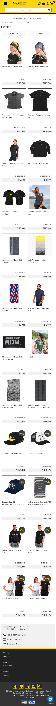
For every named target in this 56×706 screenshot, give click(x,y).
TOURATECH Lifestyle (16, 22)
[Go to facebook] (50, 699)
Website (6, 653)
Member (6, 672)
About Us (6, 656)
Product (6, 662)
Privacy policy (29, 698)
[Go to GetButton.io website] (50, 703)
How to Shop (7, 666)
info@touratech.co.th (41, 696)
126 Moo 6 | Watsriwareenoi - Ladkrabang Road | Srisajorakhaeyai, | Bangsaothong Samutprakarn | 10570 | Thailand (29, 692)
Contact (6, 675)
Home (4, 22)
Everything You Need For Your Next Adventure (28, 19)
